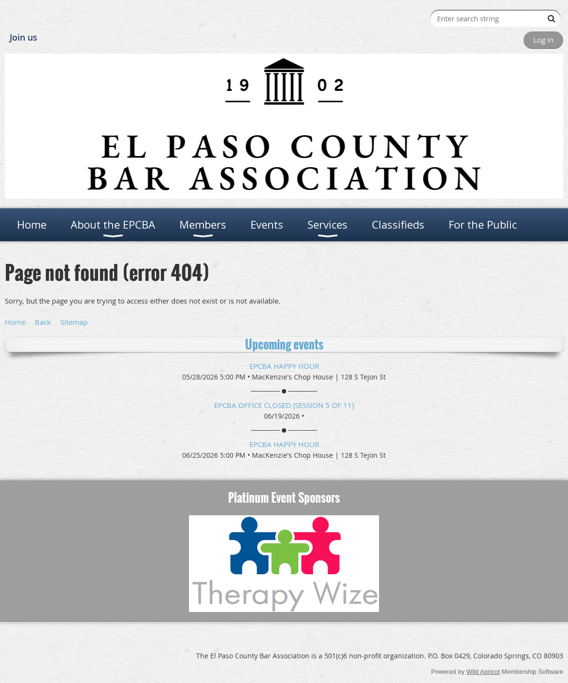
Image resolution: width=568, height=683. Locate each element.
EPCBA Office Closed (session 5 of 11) (284, 405)
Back (43, 322)
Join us (23, 37)
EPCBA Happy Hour (284, 366)
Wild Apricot (483, 671)
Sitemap (73, 322)
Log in (543, 39)
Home (15, 322)
